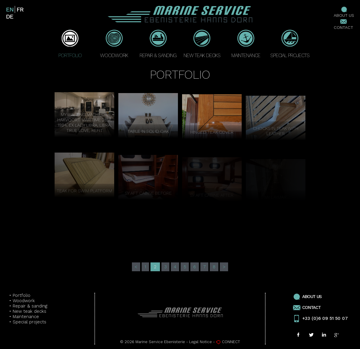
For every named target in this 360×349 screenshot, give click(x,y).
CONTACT (343, 24)
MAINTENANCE (245, 44)
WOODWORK (114, 44)
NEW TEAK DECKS (202, 44)
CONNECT (228, 342)
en (9, 9)
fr (20, 9)
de (9, 16)
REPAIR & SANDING (158, 44)
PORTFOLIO (70, 44)
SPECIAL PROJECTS (290, 44)
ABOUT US (344, 12)
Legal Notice (200, 342)
